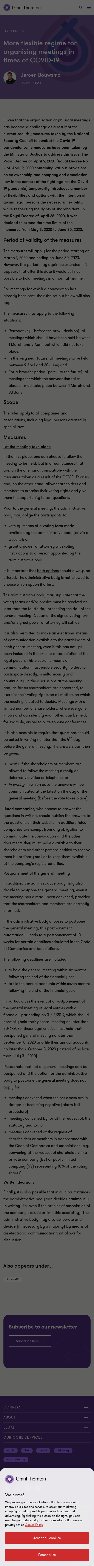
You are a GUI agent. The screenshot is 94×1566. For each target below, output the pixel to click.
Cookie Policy (34, 1525)
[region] (47, 1517)
